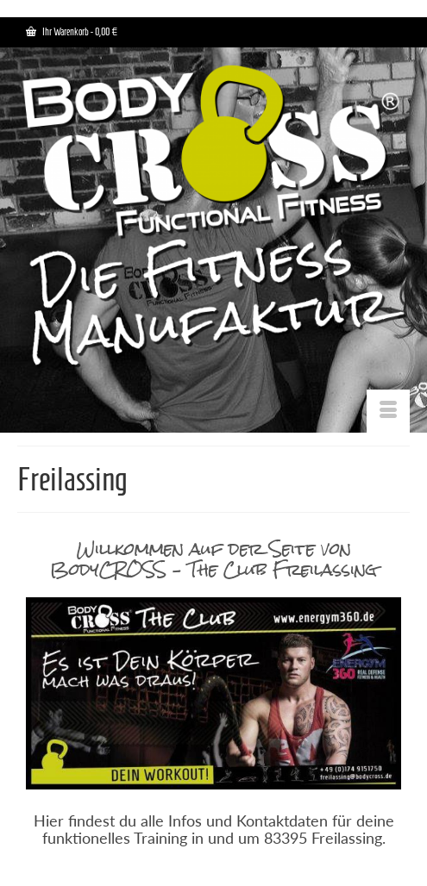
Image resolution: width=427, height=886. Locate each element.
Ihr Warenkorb (71, 31)
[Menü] (388, 411)
